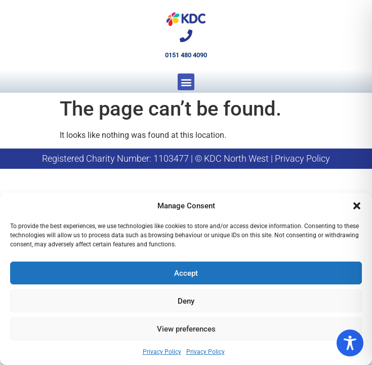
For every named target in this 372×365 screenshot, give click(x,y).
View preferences (186, 329)
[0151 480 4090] (186, 35)
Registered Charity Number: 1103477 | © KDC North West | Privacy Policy (186, 158)
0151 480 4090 (186, 55)
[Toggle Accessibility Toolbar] (350, 342)
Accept (186, 273)
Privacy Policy (162, 351)
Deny (186, 301)
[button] (357, 206)
